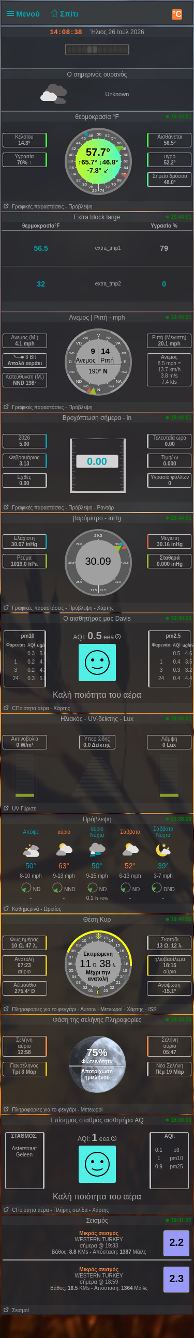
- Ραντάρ (104, 507)
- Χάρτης (103, 608)
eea (112, 637)
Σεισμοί (15, 1310)
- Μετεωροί (110, 1009)
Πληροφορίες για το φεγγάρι (39, 1009)
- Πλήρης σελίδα (68, 1210)
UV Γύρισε (19, 808)
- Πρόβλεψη (78, 206)
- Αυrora (87, 1009)
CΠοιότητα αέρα (25, 708)
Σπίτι (63, 13)
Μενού (25, 13)
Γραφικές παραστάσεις (33, 206)
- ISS (150, 1009)
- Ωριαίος (50, 909)
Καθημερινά (20, 909)
